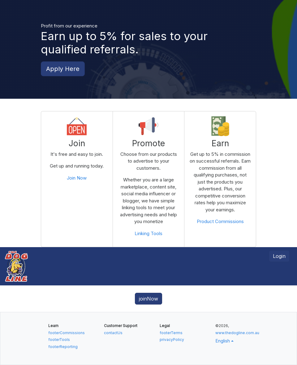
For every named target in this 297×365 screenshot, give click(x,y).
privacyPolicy (172, 339)
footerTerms (171, 332)
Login (279, 256)
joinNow (148, 299)
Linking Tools (148, 233)
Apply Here (63, 69)
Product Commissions (220, 221)
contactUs (113, 332)
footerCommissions (66, 332)
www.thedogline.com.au (237, 332)
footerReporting (63, 346)
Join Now (77, 178)
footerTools (59, 339)
